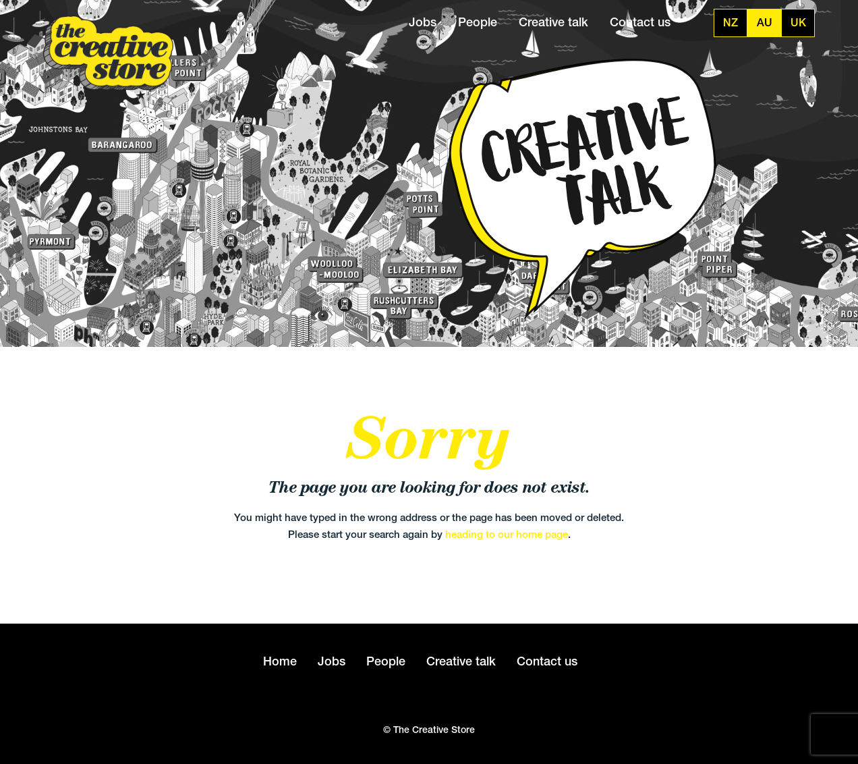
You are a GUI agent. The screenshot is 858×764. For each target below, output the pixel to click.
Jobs (422, 22)
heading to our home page (506, 534)
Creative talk (553, 22)
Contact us (640, 22)
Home (280, 661)
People (477, 22)
